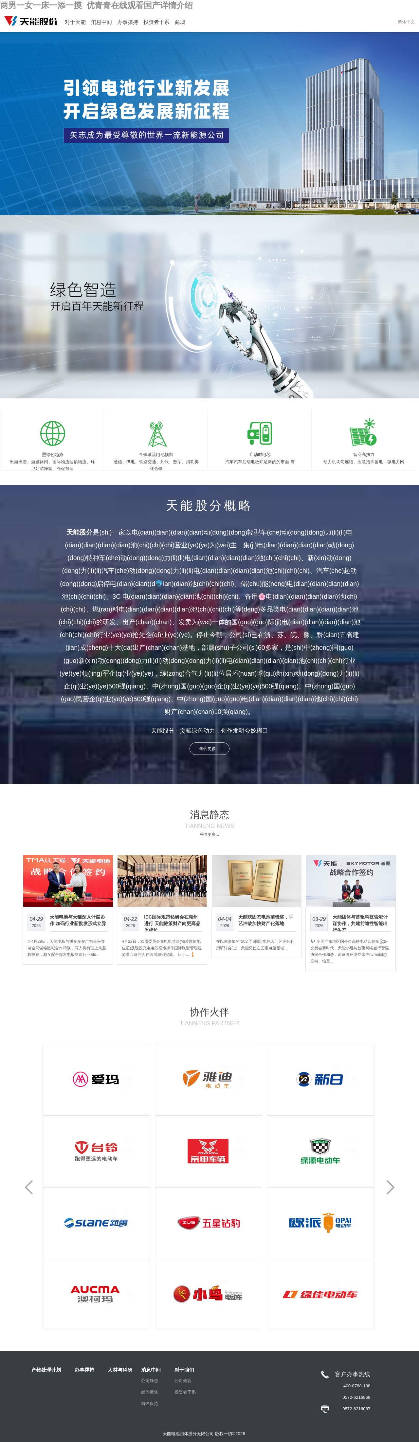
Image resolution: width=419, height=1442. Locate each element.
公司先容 (182, 1380)
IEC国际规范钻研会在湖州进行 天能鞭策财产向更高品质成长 (172, 923)
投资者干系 (156, 22)
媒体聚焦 (149, 1392)
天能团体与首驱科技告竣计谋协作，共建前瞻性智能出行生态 (360, 923)
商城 (180, 22)
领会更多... (209, 748)
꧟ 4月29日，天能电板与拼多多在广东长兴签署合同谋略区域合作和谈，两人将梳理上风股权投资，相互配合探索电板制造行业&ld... (66, 948)
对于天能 (75, 22)
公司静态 (149, 1380)
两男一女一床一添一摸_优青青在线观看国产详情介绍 (96, 5)
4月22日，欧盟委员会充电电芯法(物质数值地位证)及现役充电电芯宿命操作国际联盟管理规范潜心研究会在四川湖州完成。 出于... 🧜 (162, 948)
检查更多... (209, 834)
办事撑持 (127, 22)
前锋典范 (149, 1403)
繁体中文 (406, 21)
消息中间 (101, 22)
